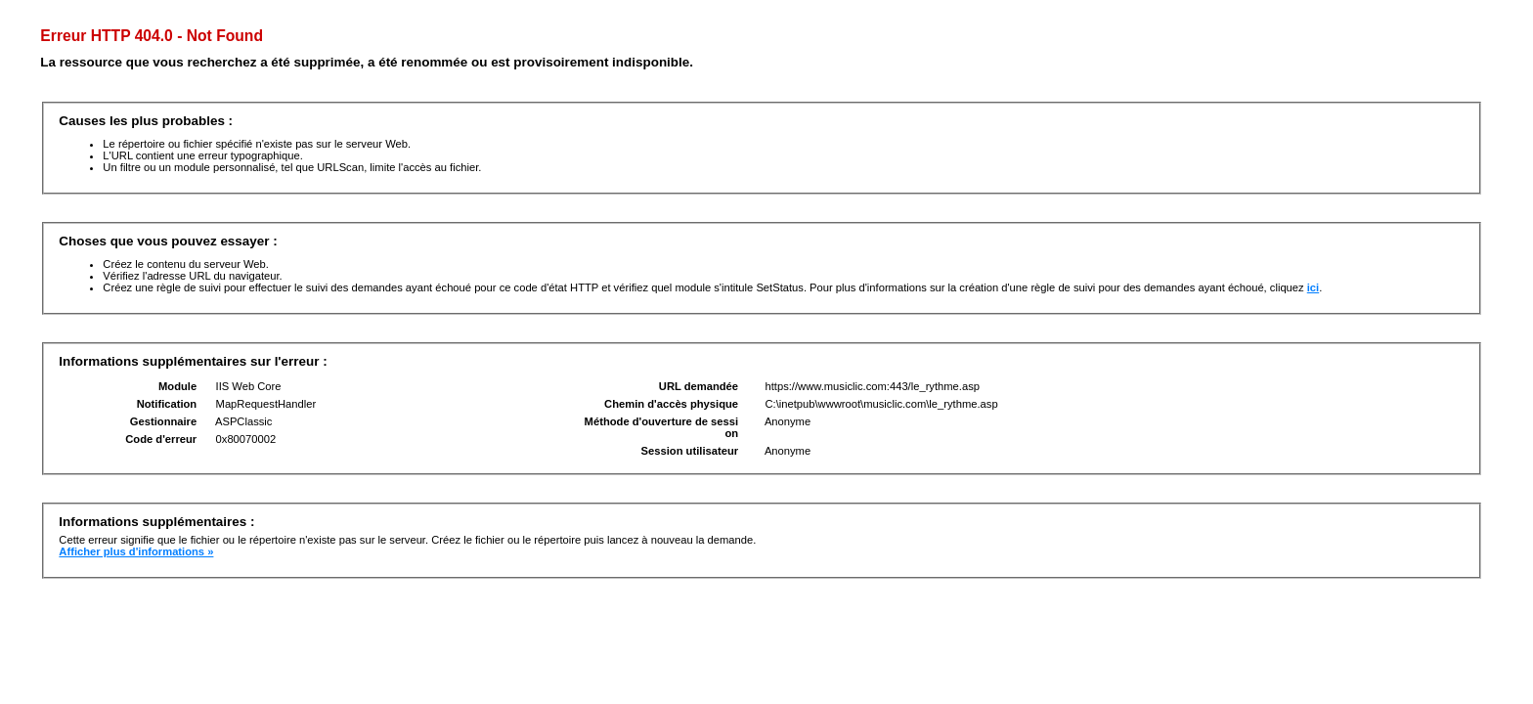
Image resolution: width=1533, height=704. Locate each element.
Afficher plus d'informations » (136, 551)
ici (1313, 287)
